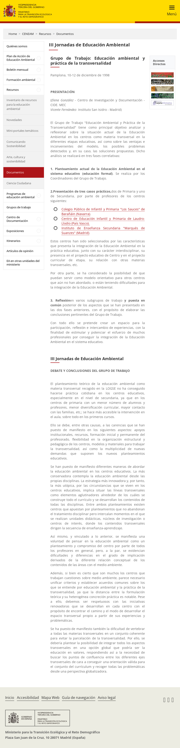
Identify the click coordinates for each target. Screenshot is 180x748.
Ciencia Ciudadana (19, 183)
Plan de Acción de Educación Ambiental (21, 58)
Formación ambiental (21, 80)
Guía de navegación (78, 697)
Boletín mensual (17, 70)
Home (13, 34)
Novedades (14, 120)
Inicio (9, 697)
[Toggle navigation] (170, 10)
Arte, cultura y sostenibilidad (16, 159)
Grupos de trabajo (19, 207)
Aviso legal (107, 697)
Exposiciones (15, 231)
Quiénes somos (17, 46)
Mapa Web (50, 697)
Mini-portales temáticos (22, 131)
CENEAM (28, 34)
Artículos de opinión (20, 251)
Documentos (65, 34)
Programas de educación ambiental (20, 195)
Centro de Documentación (17, 219)
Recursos (45, 34)
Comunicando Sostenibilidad (16, 144)
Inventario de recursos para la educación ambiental (22, 104)
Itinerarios (13, 241)
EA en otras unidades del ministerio (23, 262)
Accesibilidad (28, 697)
